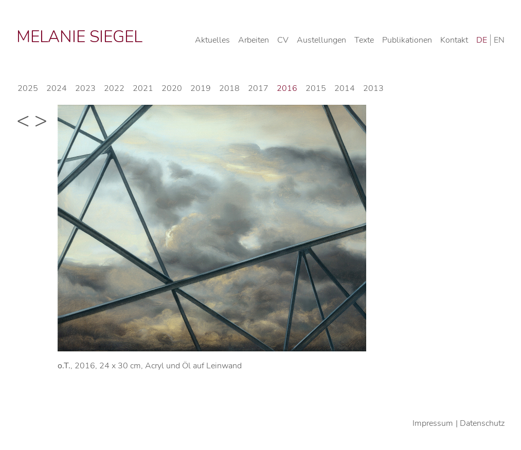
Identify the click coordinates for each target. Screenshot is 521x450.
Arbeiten (253, 40)
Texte (364, 40)
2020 (171, 88)
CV (283, 40)
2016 (287, 88)
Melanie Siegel (79, 37)
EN (499, 40)
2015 (316, 88)
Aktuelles (212, 40)
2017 (258, 88)
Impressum (432, 423)
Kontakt (454, 40)
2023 (85, 88)
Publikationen (407, 40)
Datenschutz (482, 423)
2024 (56, 88)
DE (481, 40)
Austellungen (321, 40)
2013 (373, 88)
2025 (27, 88)
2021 (143, 88)
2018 (229, 88)
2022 (114, 88)
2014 (344, 88)
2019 (200, 88)
